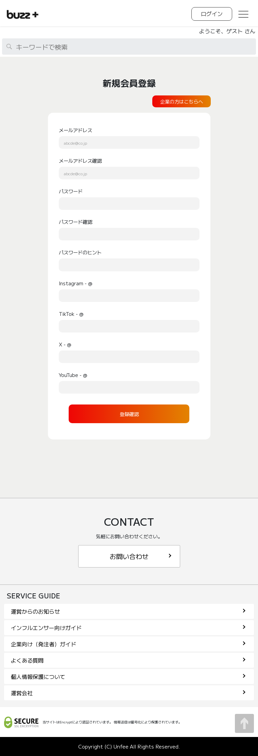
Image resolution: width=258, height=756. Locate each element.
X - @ (65, 344)
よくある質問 (128, 660)
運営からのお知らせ (128, 611)
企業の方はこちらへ (181, 101)
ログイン (212, 14)
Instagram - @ (75, 283)
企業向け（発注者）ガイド (128, 644)
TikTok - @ (71, 313)
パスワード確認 (75, 221)
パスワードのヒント (80, 252)
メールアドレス (75, 129)
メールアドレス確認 (80, 160)
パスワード (71, 191)
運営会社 (128, 693)
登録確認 (129, 413)
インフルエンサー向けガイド (128, 628)
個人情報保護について (128, 676)
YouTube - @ (73, 374)
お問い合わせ (140, 556)
